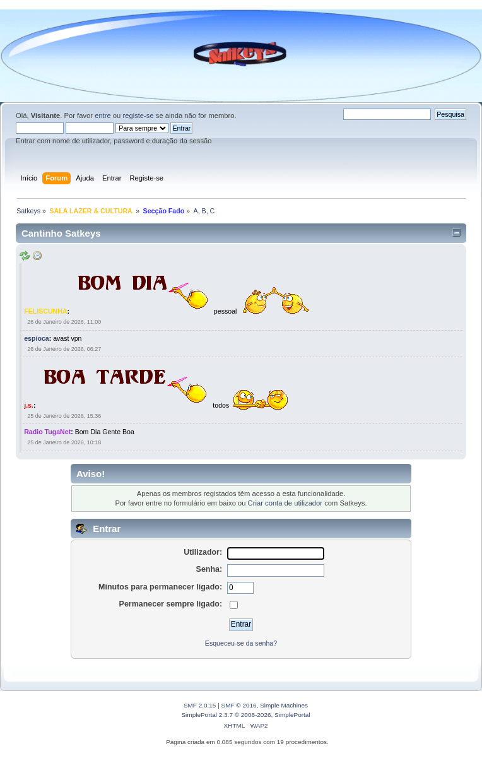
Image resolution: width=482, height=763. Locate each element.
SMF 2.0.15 (200, 705)
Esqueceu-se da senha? (241, 643)
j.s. (28, 405)
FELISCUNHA (45, 311)
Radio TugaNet (47, 431)
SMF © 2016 (239, 705)
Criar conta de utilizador (285, 503)
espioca (36, 338)
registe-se (137, 115)
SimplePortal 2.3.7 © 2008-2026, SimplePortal (245, 714)
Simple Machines (284, 705)
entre (103, 115)
